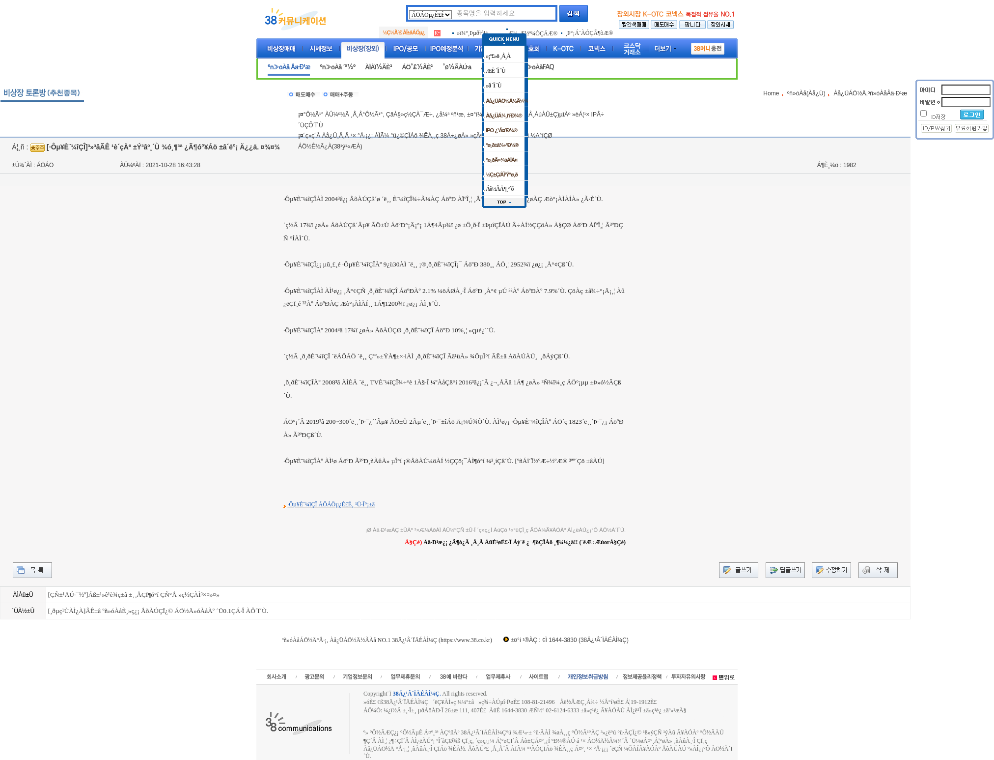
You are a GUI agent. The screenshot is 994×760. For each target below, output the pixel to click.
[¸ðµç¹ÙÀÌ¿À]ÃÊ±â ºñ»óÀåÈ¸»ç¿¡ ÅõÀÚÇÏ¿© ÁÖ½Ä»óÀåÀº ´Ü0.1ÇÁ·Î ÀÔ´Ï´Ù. (158, 610)
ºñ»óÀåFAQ (537, 67)
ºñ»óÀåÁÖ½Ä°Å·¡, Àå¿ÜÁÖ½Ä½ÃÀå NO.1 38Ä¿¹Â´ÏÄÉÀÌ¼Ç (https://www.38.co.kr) (387, 640)
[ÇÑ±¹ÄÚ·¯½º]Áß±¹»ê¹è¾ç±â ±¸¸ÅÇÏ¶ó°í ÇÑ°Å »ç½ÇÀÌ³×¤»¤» (133, 594)
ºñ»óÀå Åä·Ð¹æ (289, 67)
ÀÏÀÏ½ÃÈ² (378, 67)
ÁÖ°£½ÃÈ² (417, 67)
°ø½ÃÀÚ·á (456, 67)
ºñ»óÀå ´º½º (337, 67)
